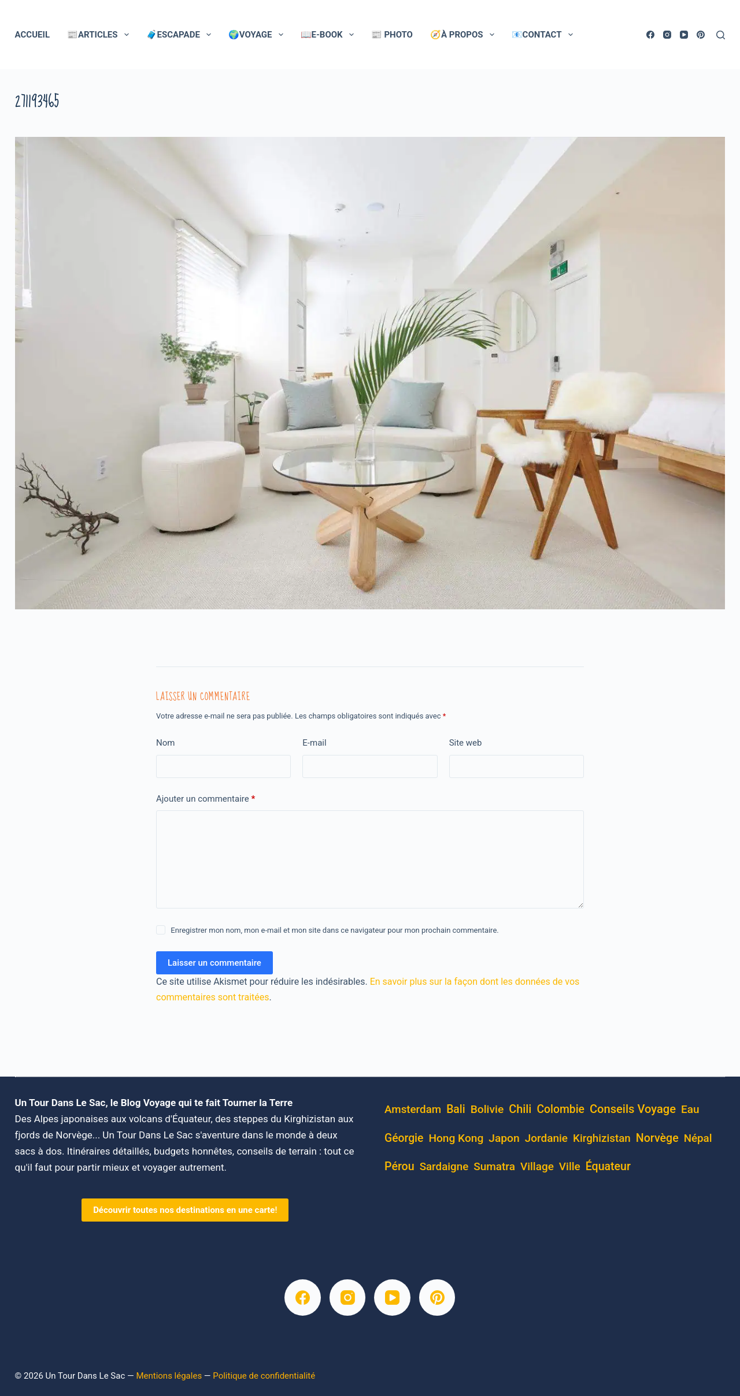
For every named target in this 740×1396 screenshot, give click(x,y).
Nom (165, 743)
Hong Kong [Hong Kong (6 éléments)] (455, 1138)
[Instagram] (667, 35)
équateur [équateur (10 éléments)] (608, 1166)
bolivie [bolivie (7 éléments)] (487, 1109)
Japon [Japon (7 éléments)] (504, 1138)
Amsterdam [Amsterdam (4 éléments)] (412, 1109)
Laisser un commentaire (214, 963)
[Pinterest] (701, 35)
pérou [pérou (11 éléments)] (399, 1166)
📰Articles (100, 35)
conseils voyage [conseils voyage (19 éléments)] (633, 1109)
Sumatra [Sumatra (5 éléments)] (494, 1166)
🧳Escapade (181, 35)
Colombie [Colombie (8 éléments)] (560, 1109)
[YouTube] (684, 35)
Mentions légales (169, 1376)
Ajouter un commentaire (205, 799)
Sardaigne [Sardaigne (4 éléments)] (444, 1166)
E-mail (314, 743)
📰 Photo (392, 34)
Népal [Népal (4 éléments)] (698, 1138)
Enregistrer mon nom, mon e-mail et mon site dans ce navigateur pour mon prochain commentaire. (334, 930)
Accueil (32, 34)
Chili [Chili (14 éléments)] (520, 1109)
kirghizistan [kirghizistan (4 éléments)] (602, 1138)
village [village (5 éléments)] (537, 1166)
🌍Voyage (258, 35)
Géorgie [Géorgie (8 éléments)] (403, 1138)
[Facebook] (650, 35)
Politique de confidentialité (264, 1376)
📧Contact (545, 35)
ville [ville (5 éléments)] (569, 1166)
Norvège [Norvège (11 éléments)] (657, 1138)
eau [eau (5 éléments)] (690, 1109)
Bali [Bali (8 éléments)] (455, 1109)
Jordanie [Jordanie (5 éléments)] (546, 1138)
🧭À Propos (464, 35)
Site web (465, 743)
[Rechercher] (720, 35)
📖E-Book (329, 35)
